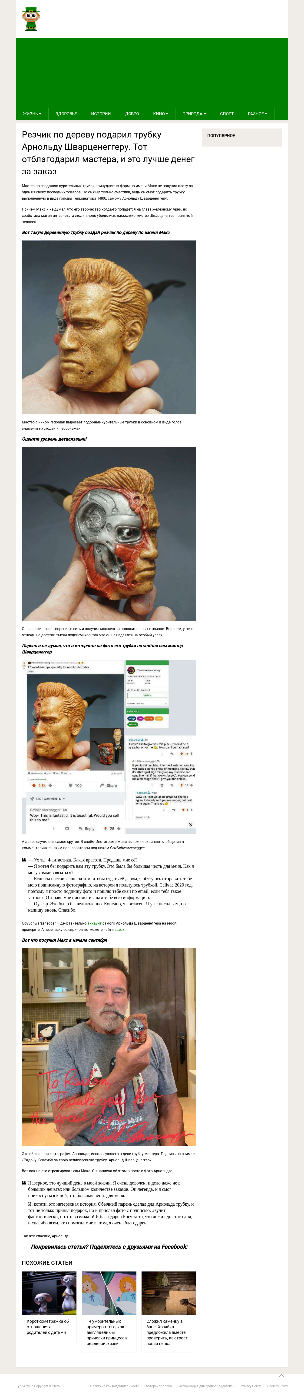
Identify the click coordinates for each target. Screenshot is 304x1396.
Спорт (227, 113)
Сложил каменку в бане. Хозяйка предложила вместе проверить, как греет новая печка (167, 1332)
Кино (159, 113)
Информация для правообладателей (206, 1386)
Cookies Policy (277, 1386)
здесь (120, 929)
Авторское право (159, 1386)
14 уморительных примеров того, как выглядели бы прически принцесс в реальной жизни (107, 1332)
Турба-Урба (24, 1386)
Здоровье (66, 113)
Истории (101, 113)
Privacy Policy (251, 1386)
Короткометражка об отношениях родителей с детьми (48, 1327)
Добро (132, 113)
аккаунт (94, 923)
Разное (256, 113)
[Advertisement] (152, 72)
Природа (192, 113)
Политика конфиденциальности (114, 1386)
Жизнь (30, 113)
